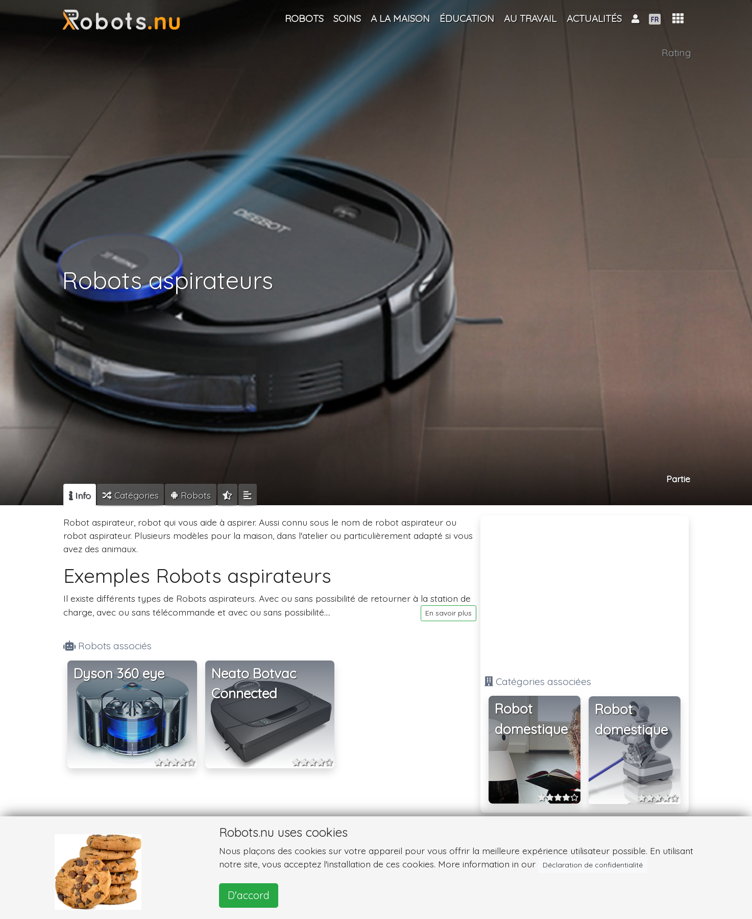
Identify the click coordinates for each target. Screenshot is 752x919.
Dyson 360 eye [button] (119, 673)
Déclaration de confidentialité (593, 864)
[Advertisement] (584, 591)
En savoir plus (448, 613)
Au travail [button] (530, 18)
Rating (676, 52)
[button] (678, 19)
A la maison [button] (400, 18)
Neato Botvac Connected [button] (253, 683)
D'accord (249, 895)
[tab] (79, 495)
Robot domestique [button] (531, 719)
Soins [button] (347, 18)
